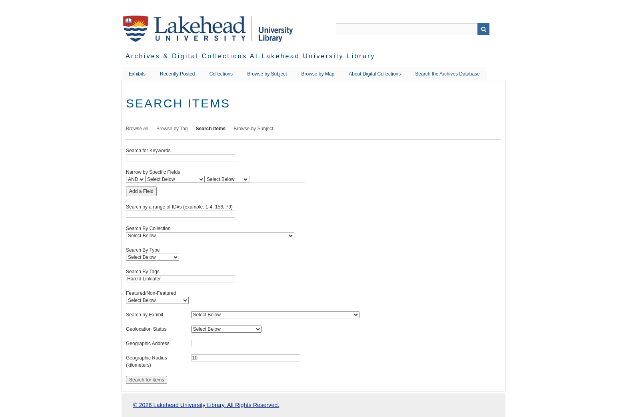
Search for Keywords (148, 150)
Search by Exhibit (144, 315)
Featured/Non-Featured (151, 293)
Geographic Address (148, 343)
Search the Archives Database (447, 74)
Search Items (211, 128)
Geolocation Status (146, 329)
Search (483, 29)
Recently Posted (177, 74)
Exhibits (137, 74)
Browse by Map (318, 74)
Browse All (137, 128)
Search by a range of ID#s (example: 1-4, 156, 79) (179, 207)
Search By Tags (143, 271)
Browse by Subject (267, 74)
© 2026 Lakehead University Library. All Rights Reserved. (206, 405)
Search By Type (143, 250)
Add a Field (141, 191)
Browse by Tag (172, 128)
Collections (221, 74)
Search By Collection (148, 228)
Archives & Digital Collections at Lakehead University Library (250, 56)
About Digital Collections (375, 74)
